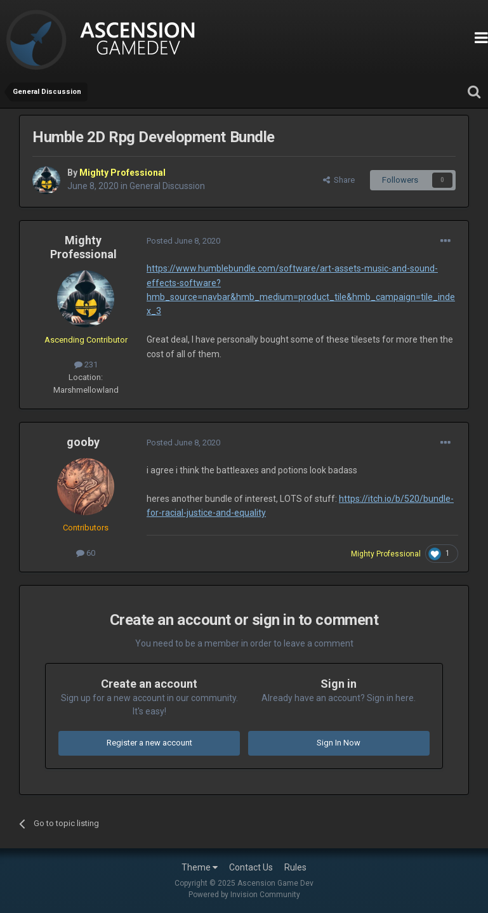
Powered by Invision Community (244, 894)
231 (86, 364)
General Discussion (167, 186)
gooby (83, 442)
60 (85, 553)
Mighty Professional (83, 247)
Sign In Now (338, 742)
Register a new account (149, 742)
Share (339, 180)
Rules (295, 867)
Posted (183, 241)
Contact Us (251, 867)
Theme (199, 867)
